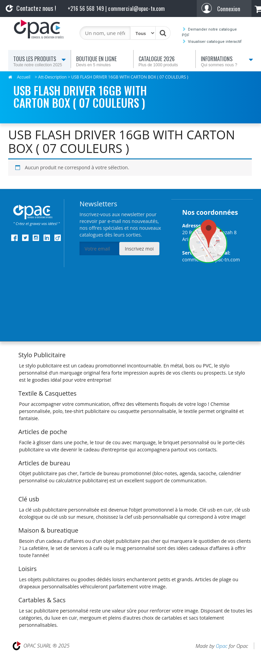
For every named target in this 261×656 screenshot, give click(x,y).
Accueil (23, 77)
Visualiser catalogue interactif (215, 41)
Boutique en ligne (103, 61)
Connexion (228, 8)
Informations (228, 61)
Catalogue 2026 (166, 61)
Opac (221, 645)
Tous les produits (40, 61)
